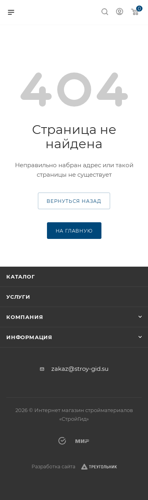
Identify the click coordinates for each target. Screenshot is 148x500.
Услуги (18, 297)
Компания (24, 317)
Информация (29, 337)
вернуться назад (74, 201)
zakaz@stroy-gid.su (80, 368)
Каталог (20, 276)
